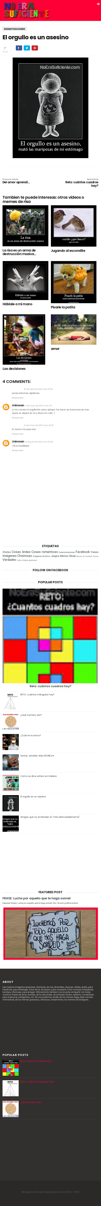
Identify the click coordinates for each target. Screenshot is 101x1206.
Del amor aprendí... (22, 181)
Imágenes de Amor (41, 556)
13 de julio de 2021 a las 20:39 (39, 441)
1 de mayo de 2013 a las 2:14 (38, 405)
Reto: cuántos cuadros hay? (79, 183)
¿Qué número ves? (31, 715)
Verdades (9, 560)
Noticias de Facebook (84, 556)
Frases (94, 552)
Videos (19, 560)
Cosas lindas (21, 552)
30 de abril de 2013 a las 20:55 (38, 389)
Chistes (7, 552)
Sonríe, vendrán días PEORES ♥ (37, 755)
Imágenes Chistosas (17, 556)
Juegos (55, 556)
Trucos (95, 556)
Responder (18, 397)
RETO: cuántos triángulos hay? (37, 694)
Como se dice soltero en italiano (38, 776)
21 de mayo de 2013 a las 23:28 (38, 425)
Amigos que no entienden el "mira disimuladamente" (50, 817)
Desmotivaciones (14, 29)
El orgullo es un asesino (33, 796)
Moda (72, 556)
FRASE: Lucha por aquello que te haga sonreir (37, 898)
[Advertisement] (50, 516)
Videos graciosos (29, 560)
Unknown (18, 405)
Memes (64, 556)
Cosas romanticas (44, 552)
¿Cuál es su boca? (30, 735)
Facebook (83, 552)
